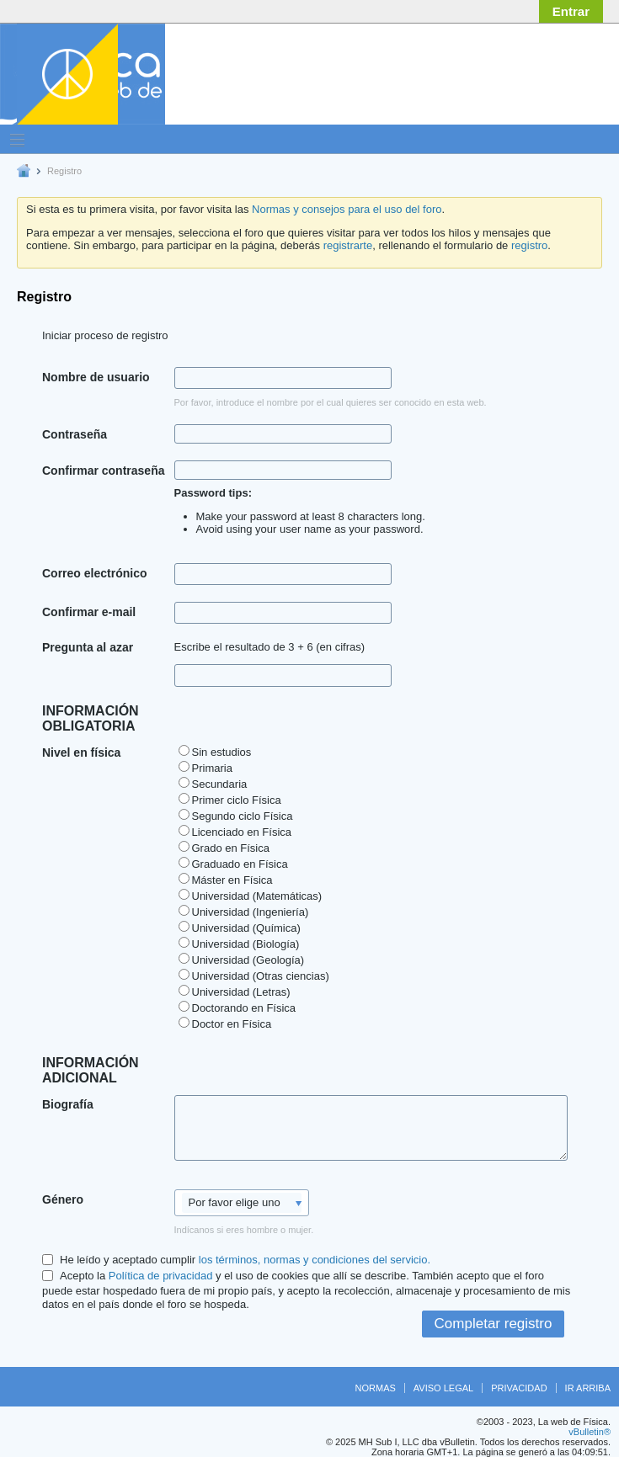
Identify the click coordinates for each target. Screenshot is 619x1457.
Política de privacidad (161, 1275)
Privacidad (519, 1388)
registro (529, 245)
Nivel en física (81, 752)
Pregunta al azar (87, 647)
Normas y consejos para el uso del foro (346, 209)
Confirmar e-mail (89, 612)
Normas (375, 1388)
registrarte (348, 245)
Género (62, 1199)
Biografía (67, 1104)
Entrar (571, 11)
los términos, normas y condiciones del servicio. (314, 1259)
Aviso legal (443, 1388)
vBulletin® (589, 1432)
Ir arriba (588, 1388)
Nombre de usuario (96, 377)
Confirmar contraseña (103, 470)
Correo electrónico (94, 573)
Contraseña (74, 434)
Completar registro (493, 1324)
